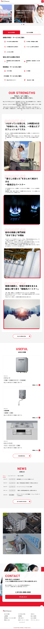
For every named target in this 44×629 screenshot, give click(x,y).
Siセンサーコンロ (12, 445)
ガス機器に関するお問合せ (12, 46)
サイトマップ (22, 622)
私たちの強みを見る (21, 336)
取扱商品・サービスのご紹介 (10, 618)
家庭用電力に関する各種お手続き (13, 61)
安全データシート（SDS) (23, 620)
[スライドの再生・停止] (23, 24)
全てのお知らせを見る (21, 501)
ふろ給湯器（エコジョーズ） (13, 380)
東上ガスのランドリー (11, 80)
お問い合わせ (24, 597)
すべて (4, 475)
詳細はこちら (35, 385)
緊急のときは (7, 620)
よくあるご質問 (10, 52)
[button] (20, 24)
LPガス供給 (9, 71)
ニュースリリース (11, 475)
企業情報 (6, 616)
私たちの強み (7, 614)
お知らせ (32, 614)
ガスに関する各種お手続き (12, 41)
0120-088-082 (24, 592)
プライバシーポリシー (35, 620)
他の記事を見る (21, 456)
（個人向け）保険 (30, 80)
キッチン (5, 445)
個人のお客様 (20, 475)
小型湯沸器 (6, 412)
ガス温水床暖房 (22, 380)
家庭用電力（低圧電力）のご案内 (33, 61)
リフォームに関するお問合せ (32, 46)
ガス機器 (28, 71)
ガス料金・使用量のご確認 (32, 41)
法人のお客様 (33, 618)
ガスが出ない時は (21, 614)
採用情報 (20, 616)
